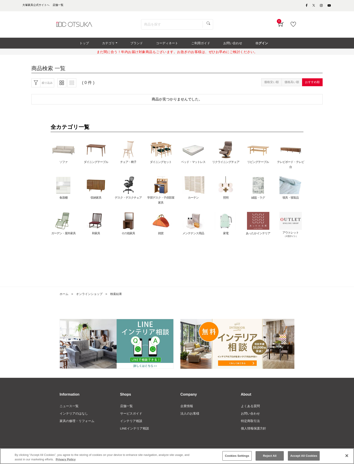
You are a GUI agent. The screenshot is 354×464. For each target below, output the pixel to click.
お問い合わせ (250, 416)
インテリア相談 (131, 424)
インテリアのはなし (74, 416)
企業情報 (186, 408)
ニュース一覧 (69, 408)
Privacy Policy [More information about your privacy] (66, 460)
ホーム (64, 296)
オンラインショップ (91, 296)
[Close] (347, 456)
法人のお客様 (189, 416)
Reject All (270, 456)
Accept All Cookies (303, 456)
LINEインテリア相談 (134, 431)
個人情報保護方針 (253, 431)
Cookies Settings (237, 456)
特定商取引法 (250, 424)
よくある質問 (250, 408)
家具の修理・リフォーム (77, 424)
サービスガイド (131, 416)
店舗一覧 (126, 408)
